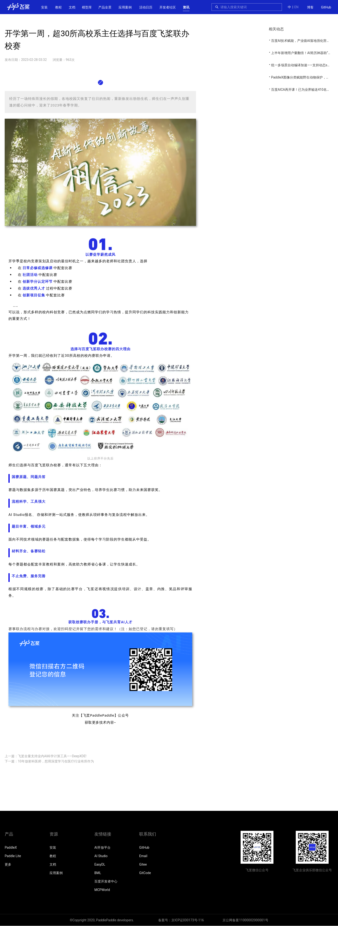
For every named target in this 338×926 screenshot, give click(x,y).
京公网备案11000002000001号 (245, 920)
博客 (310, 7)
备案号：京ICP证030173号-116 (181, 920)
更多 (8, 864)
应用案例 (125, 7)
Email (143, 856)
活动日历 (145, 7)
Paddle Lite (13, 856)
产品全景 (104, 7)
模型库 (87, 7)
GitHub (326, 7)
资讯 (186, 7)
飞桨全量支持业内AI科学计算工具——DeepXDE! (52, 756)
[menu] (319, 7)
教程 (58, 7)
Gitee (143, 864)
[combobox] (249, 7)
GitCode (145, 873)
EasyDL (99, 864)
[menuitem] (310, 7)
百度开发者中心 (105, 881)
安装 (44, 7)
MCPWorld (102, 890)
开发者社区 (167, 7)
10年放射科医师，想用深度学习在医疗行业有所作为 (56, 761)
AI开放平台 (102, 847)
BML (97, 873)
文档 (72, 7)
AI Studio (101, 856)
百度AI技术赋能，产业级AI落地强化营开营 (302, 41)
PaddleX (11, 847)
